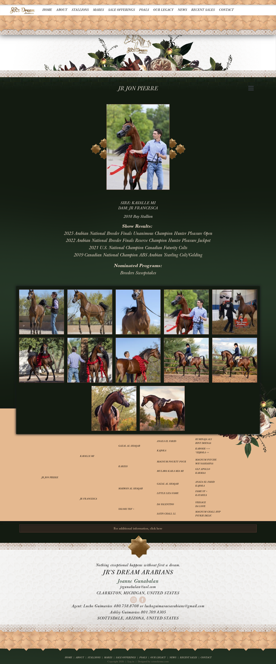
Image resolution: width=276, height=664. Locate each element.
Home (47, 10)
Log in (131, 661)
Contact (226, 10)
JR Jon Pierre (49, 477)
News (182, 10)
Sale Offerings (121, 10)
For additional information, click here (138, 528)
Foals (144, 10)
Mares (98, 10)
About (61, 10)
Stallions (80, 10)
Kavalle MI (87, 456)
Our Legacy (163, 10)
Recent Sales (203, 10)
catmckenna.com (160, 661)
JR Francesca (88, 498)
